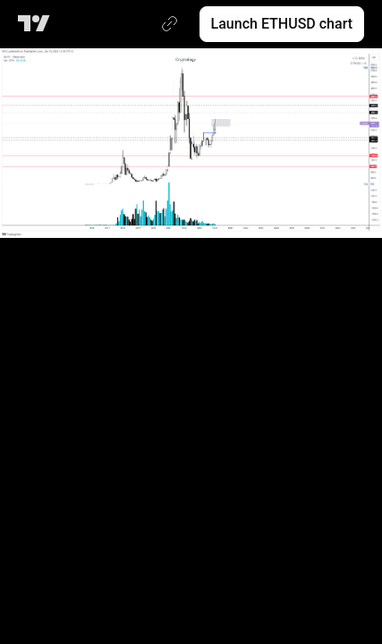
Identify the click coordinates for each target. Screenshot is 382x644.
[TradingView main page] (37, 24)
